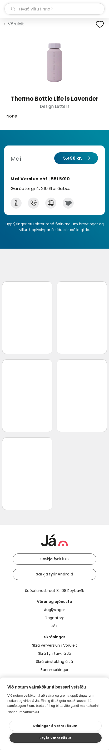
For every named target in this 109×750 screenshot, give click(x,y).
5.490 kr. (72, 158)
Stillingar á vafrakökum (55, 726)
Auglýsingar (54, 609)
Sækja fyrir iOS (54, 559)
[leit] (54, 8)
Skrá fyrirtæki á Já (54, 653)
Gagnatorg (54, 617)
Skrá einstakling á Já (54, 661)
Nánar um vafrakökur (23, 712)
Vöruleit (16, 24)
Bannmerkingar (54, 669)
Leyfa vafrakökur (55, 738)
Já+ (54, 626)
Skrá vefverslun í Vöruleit (54, 645)
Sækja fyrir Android (54, 574)
